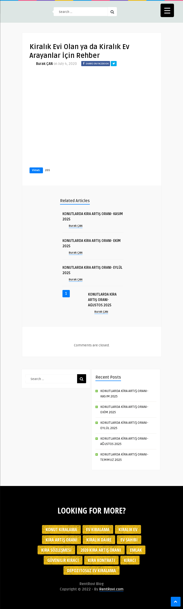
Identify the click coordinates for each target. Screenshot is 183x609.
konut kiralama (61, 529)
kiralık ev (128, 529)
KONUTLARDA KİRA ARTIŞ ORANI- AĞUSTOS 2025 (102, 299)
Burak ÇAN (44, 64)
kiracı (130, 560)
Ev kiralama (98, 529)
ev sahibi (129, 540)
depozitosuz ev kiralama (91, 570)
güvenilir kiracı (63, 560)
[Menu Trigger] (167, 10)
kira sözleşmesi (56, 550)
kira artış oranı (61, 540)
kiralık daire (99, 540)
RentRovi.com (111, 589)
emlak (136, 550)
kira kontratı (101, 560)
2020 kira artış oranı (101, 550)
